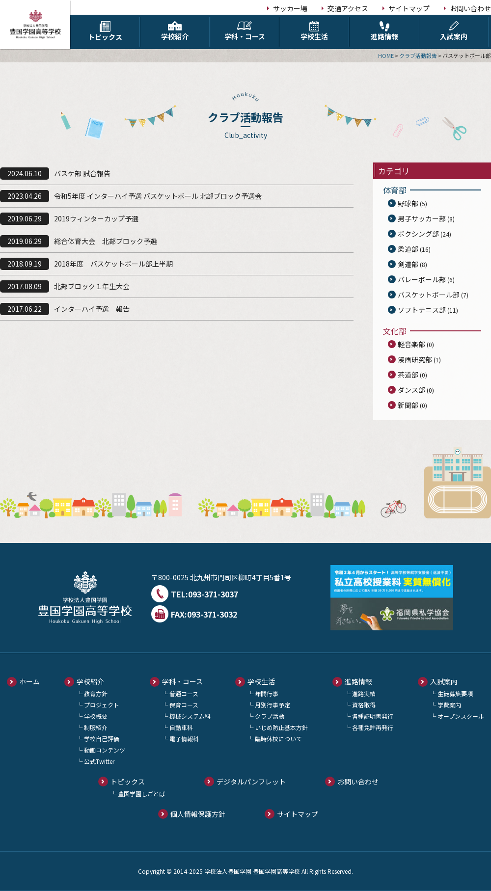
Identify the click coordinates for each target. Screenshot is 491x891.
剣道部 (408, 264)
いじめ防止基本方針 (281, 727)
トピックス (105, 31)
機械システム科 (190, 716)
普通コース (183, 693)
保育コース (183, 705)
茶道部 (408, 374)
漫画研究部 (415, 359)
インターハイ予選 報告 (92, 309)
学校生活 (314, 31)
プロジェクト (101, 705)
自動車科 (181, 727)
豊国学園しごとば (141, 793)
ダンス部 (411, 390)
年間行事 (266, 693)
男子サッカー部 (422, 218)
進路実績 (364, 693)
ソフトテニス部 (422, 310)
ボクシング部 (418, 234)
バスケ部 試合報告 (82, 173)
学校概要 (96, 716)
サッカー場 (290, 8)
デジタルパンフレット (251, 781)
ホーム (29, 681)
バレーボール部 (422, 279)
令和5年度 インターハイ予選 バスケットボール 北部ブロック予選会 (158, 196)
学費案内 (449, 705)
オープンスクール (460, 716)
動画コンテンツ (104, 750)
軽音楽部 (411, 344)
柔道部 (408, 249)
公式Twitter (99, 761)
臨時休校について (278, 738)
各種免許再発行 (372, 727)
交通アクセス (347, 8)
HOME (386, 55)
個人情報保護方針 (197, 814)
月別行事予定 (272, 705)
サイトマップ (409, 8)
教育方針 (96, 693)
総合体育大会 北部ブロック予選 (105, 241)
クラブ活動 (269, 716)
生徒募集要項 (455, 693)
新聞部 (408, 405)
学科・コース (244, 31)
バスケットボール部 (429, 294)
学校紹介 (174, 31)
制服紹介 (96, 727)
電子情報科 (184, 738)
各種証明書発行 (372, 716)
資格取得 (364, 705)
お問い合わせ (470, 8)
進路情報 (384, 31)
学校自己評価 (101, 738)
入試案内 (453, 31)
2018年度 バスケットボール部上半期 (113, 264)
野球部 (408, 203)
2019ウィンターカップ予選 (96, 218)
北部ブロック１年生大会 (92, 286)
